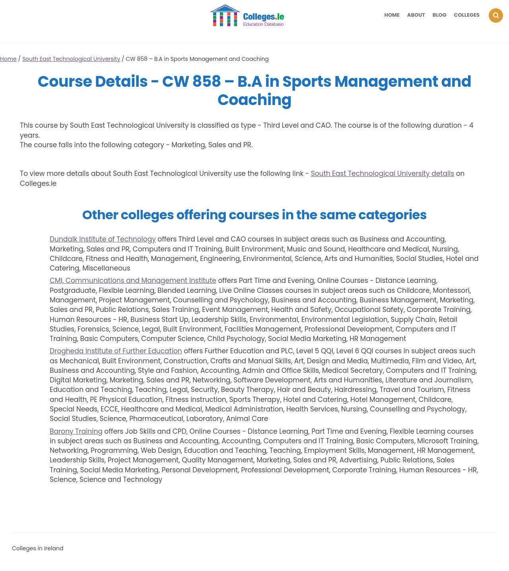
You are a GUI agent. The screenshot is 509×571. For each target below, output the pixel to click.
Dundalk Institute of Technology (103, 239)
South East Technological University (71, 59)
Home (392, 15)
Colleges (467, 15)
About (416, 15)
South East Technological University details (382, 173)
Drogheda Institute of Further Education (116, 351)
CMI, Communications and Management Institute (133, 280)
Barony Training (76, 431)
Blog (440, 15)
